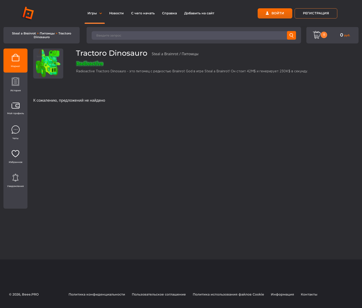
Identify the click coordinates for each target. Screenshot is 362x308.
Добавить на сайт (199, 13)
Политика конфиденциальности (97, 294)
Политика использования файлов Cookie (228, 294)
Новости (116, 13)
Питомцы (48, 33)
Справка (169, 13)
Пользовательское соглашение (159, 294)
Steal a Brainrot (24, 33)
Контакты (309, 294)
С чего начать (143, 13)
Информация (282, 294)
